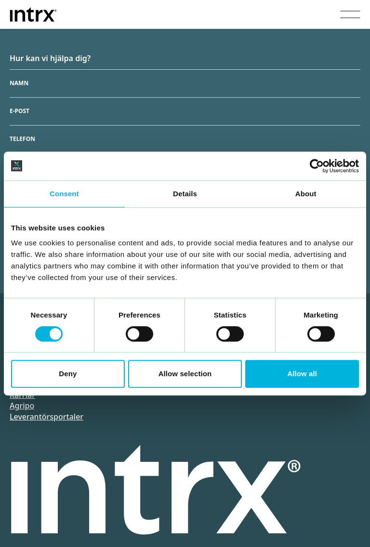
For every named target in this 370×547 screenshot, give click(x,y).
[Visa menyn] (350, 14)
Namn (19, 83)
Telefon (22, 139)
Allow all (302, 373)
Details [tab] (185, 194)
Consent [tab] (64, 194)
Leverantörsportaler (46, 416)
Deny (68, 373)
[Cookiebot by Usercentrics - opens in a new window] (317, 166)
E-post (19, 111)
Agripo (22, 405)
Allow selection (185, 373)
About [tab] (306, 194)
